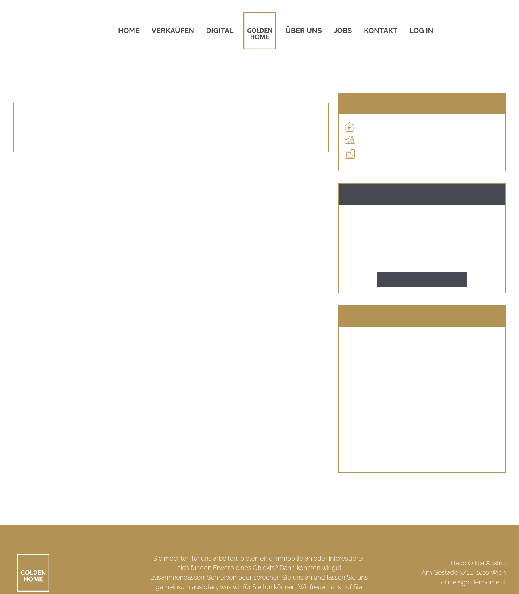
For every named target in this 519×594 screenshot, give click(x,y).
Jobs (343, 30)
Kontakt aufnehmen (422, 279)
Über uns (304, 30)
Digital (220, 30)
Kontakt (380, 30)
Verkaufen (173, 30)
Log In (421, 30)
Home (128, 30)
